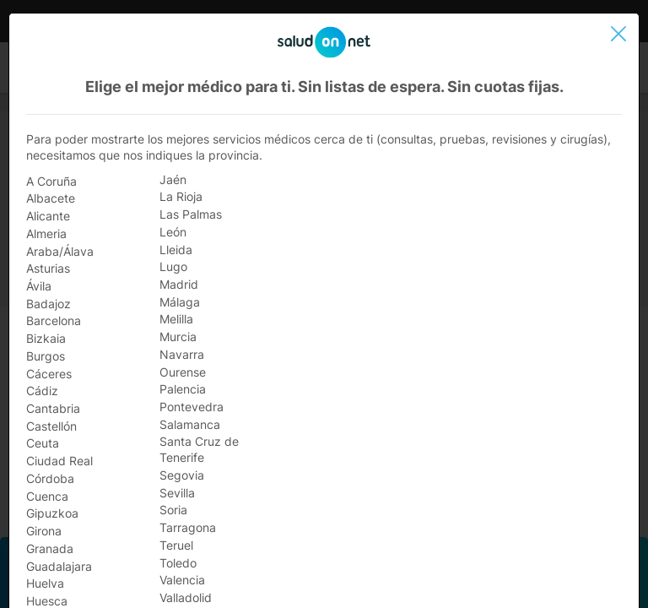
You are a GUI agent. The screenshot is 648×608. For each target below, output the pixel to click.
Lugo (173, 266)
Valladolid (185, 597)
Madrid (178, 284)
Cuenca (47, 496)
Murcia (178, 336)
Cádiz (42, 390)
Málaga (179, 302)
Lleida (175, 249)
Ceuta (42, 443)
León (172, 232)
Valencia (182, 580)
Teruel (176, 545)
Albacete (50, 198)
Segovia (181, 475)
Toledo (178, 563)
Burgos (45, 356)
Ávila (38, 286)
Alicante (48, 216)
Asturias (48, 268)
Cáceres (49, 373)
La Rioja (180, 196)
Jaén (172, 179)
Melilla (176, 319)
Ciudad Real (59, 460)
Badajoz (48, 303)
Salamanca (189, 424)
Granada (49, 548)
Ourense (182, 372)
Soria (173, 509)
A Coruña (51, 181)
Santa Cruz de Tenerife (199, 449)
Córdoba (50, 478)
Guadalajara (59, 566)
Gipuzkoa (52, 513)
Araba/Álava (60, 251)
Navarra (181, 354)
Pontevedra (191, 406)
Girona (44, 531)
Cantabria (53, 408)
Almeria (46, 233)
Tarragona (187, 527)
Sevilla (177, 493)
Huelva (45, 583)
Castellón (51, 426)
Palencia (182, 389)
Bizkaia (46, 338)
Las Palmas (190, 214)
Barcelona (53, 320)
